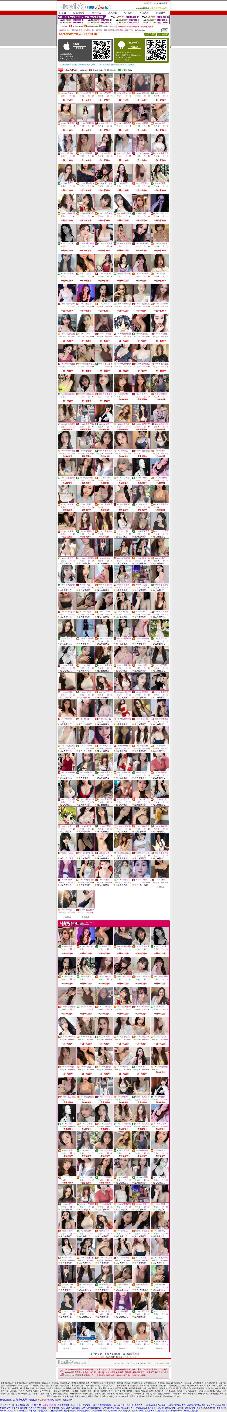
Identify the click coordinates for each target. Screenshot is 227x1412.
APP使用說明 (150, 34)
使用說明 (128, 12)
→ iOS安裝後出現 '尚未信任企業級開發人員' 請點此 (77, 65)
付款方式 (144, 12)
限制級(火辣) (78, 26)
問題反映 (160, 12)
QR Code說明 (163, 34)
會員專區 (96, 12)
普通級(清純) (107, 26)
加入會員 (112, 12)
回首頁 (62, 12)
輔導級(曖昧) (92, 26)
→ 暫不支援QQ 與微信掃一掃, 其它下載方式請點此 (116, 65)
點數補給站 (78, 12)
